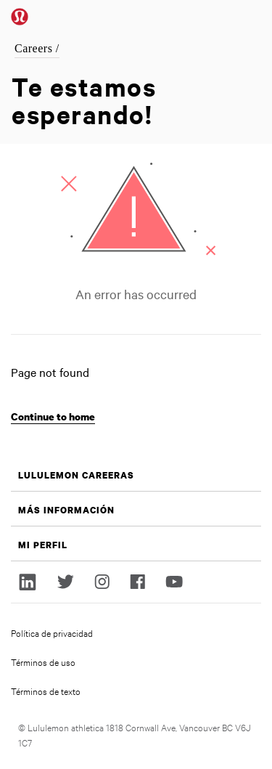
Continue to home (53, 416)
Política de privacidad (52, 632)
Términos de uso (43, 661)
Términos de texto (46, 690)
